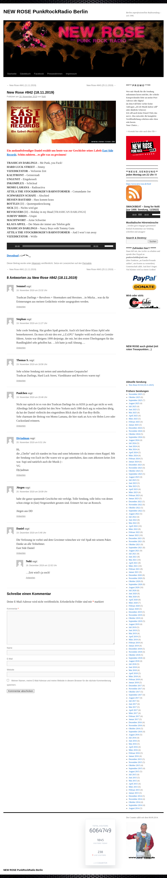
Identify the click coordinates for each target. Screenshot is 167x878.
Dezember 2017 (135, 685)
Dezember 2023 (135, 465)
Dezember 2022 (135, 501)
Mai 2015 (133, 780)
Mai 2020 (133, 596)
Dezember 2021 (135, 538)
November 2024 (135, 431)
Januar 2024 (134, 461)
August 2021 (134, 550)
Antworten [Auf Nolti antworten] (30, 578)
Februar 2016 (134, 753)
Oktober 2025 (134, 397)
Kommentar (13, 609)
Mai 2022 (133, 523)
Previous (130, 318)
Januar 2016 (134, 756)
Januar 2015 (134, 793)
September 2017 (135, 695)
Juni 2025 (133, 409)
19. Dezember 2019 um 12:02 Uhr (41, 565)
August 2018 (134, 661)
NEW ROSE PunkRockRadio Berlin (45, 11)
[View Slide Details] (144, 282)
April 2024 (133, 452)
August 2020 (134, 587)
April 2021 (133, 563)
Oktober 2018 (134, 655)
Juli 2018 (132, 664)
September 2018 (135, 658)
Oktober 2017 (134, 692)
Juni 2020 (133, 593)
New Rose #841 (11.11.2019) (21, 85)
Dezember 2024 (135, 428)
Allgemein (36, 263)
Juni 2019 (133, 630)
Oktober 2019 (134, 618)
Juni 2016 (133, 741)
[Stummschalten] (102, 246)
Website (10, 670)
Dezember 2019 (135, 612)
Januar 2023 (134, 498)
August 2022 (134, 514)
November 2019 (135, 615)
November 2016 (135, 725)
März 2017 (133, 713)
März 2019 (133, 639)
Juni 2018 (133, 667)
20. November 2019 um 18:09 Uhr (31, 491)
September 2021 (135, 547)
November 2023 (135, 468)
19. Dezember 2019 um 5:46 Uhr (31, 533)
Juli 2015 (132, 774)
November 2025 (135, 394)
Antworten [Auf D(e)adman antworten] (21, 475)
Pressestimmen (55, 73)
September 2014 (135, 805)
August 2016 (134, 734)
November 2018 (135, 652)
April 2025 (133, 415)
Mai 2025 (133, 412)
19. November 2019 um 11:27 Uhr (31, 323)
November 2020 (135, 578)
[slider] (56, 246)
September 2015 (135, 768)
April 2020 (133, 600)
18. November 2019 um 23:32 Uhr (31, 290)
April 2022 (133, 526)
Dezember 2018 (135, 649)
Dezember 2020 (135, 575)
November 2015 (135, 762)
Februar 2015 (134, 790)
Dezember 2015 (135, 759)
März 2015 (133, 787)
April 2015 (133, 784)
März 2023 (133, 492)
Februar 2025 (134, 422)
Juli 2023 (132, 480)
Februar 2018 (134, 679)
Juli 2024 (132, 443)
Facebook (39, 73)
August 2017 (134, 698)
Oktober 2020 (134, 581)
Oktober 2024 (134, 434)
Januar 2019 (134, 646)
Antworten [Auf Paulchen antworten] (21, 426)
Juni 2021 (133, 557)
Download (13, 255)
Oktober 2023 (134, 471)
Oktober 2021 (134, 544)
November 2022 (135, 504)
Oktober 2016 (134, 728)
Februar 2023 (134, 495)
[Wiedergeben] (11, 246)
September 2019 (135, 621)
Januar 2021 (134, 572)
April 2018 (133, 673)
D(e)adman (22, 438)
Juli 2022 (132, 517)
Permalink (86, 263)
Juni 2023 (133, 483)
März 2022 (133, 529)
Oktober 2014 (134, 802)
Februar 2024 (134, 458)
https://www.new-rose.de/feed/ (138, 184)
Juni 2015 (133, 777)
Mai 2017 (133, 707)
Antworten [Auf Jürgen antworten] (21, 516)
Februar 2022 (134, 532)
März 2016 (133, 750)
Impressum (71, 73)
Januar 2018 (134, 682)
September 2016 (135, 731)
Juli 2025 (132, 406)
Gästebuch (25, 73)
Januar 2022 (134, 535)
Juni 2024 (133, 446)
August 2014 (134, 808)
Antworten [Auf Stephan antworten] (21, 348)
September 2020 (135, 584)
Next (155, 318)
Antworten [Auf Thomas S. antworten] (21, 381)
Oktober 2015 (134, 765)
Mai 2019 (133, 633)
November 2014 (135, 799)
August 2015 (134, 771)
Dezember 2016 (135, 722)
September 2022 (135, 511)
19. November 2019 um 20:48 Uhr (31, 397)
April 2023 (133, 489)
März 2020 (133, 603)
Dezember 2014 (135, 796)
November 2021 (135, 541)
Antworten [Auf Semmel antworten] (21, 307)
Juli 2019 (132, 627)
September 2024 (135, 437)
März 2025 (133, 419)
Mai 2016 (133, 744)
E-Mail (10, 659)
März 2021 (133, 566)
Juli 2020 (132, 590)
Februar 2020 (134, 606)
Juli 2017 (132, 701)
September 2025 (135, 400)
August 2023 (134, 477)
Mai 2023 (133, 486)
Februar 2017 (134, 716)
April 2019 (133, 636)
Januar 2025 (134, 425)
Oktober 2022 (134, 507)
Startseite (12, 73)
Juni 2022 (133, 520)
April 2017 (133, 710)
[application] (61, 246)
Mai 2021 (133, 560)
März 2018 (133, 676)
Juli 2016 (132, 738)
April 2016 (133, 747)
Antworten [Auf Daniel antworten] (21, 553)
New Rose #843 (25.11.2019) (101, 85)
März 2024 (133, 455)
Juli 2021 (132, 553)
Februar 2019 (134, 642)
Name (9, 648)
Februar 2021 (134, 569)
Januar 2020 (134, 609)
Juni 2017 (133, 704)
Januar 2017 (134, 719)
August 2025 (134, 403)
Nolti (44, 96)
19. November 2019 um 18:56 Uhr (31, 364)
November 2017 (135, 688)
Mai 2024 (133, 449)
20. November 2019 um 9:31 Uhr (31, 442)
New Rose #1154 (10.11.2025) (141, 385)
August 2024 (134, 440)
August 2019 (134, 624)
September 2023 (135, 474)
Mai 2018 (133, 670)
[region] (143, 282)
